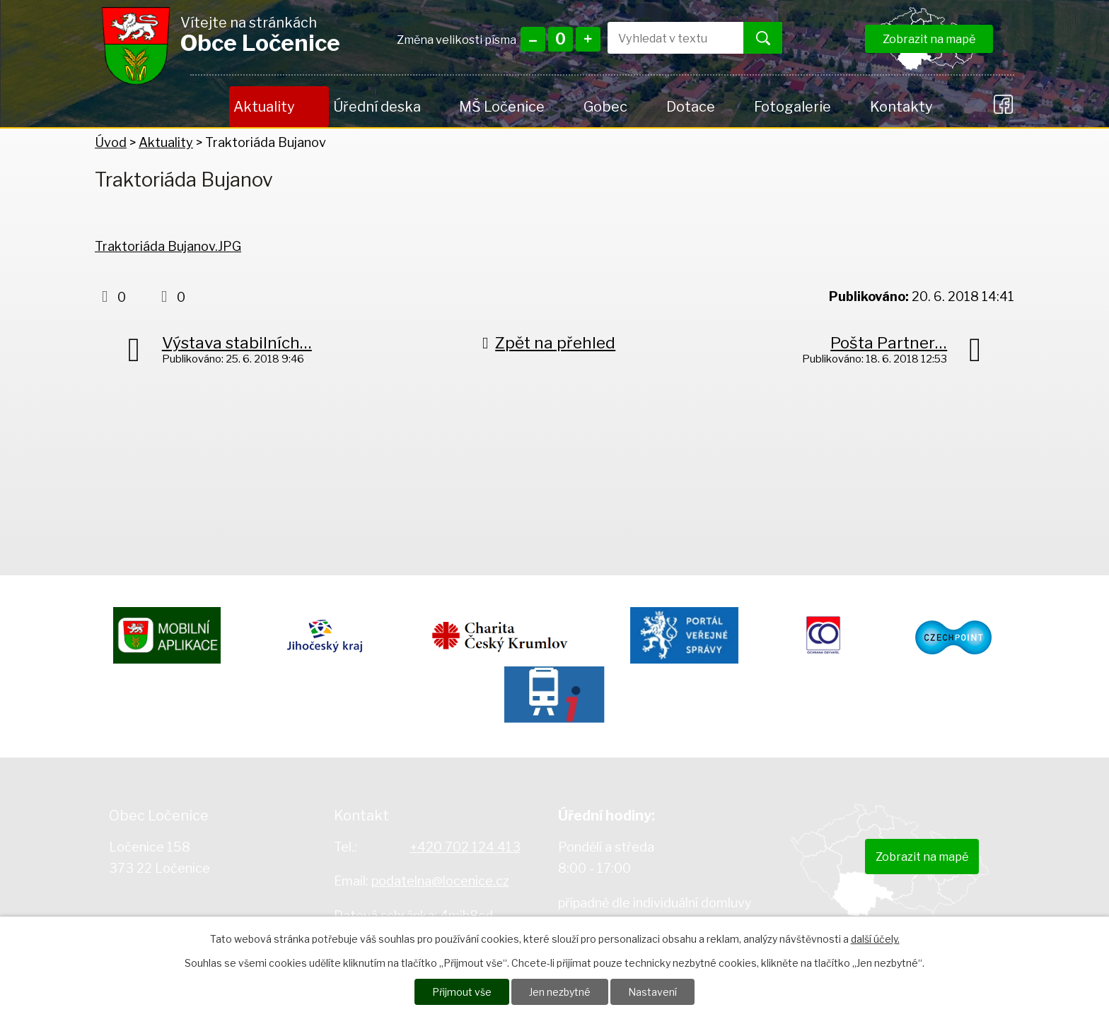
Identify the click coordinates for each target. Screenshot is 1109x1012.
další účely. (875, 939)
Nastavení (652, 992)
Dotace (690, 106)
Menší (533, 39)
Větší (588, 39)
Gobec (605, 106)
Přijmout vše (462, 992)
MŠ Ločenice (502, 106)
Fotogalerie (792, 106)
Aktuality (263, 106)
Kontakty (901, 106)
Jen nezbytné (560, 992)
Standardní (560, 39)
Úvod (209, 106)
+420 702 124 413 (465, 847)
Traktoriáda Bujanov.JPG (168, 246)
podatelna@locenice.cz (440, 880)
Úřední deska (377, 106)
